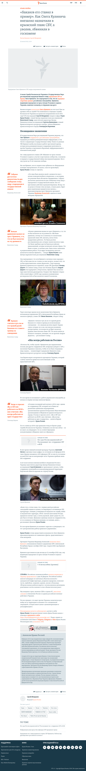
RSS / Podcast (5, 759)
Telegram (40, 619)
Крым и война (25, 8)
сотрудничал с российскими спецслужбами (44, 137)
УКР (71, 3)
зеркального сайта (33, 615)
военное (51, 574)
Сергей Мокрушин (35, 38)
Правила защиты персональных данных (31, 763)
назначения (41, 109)
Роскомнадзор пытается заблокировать (33, 611)
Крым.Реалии (37, 699)
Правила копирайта (28, 753)
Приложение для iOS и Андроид (10, 750)
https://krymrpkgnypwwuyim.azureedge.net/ (35, 617)
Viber (54, 619)
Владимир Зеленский (42, 193)
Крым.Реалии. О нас (28, 746)
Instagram (47, 619)
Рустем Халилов (25, 38)
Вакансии (25, 759)
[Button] (37, 46)
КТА (76, 3)
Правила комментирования (30, 750)
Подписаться (5, 753)
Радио (3, 756)
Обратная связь (26, 756)
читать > (53, 628)
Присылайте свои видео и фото (10, 746)
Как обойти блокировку (8, 762)
